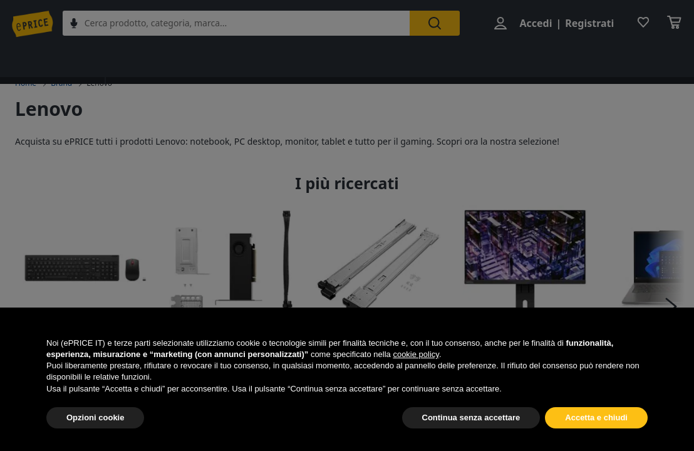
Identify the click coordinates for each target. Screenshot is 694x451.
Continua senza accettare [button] (471, 417)
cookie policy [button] (415, 354)
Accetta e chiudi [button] (596, 417)
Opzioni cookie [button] (95, 417)
